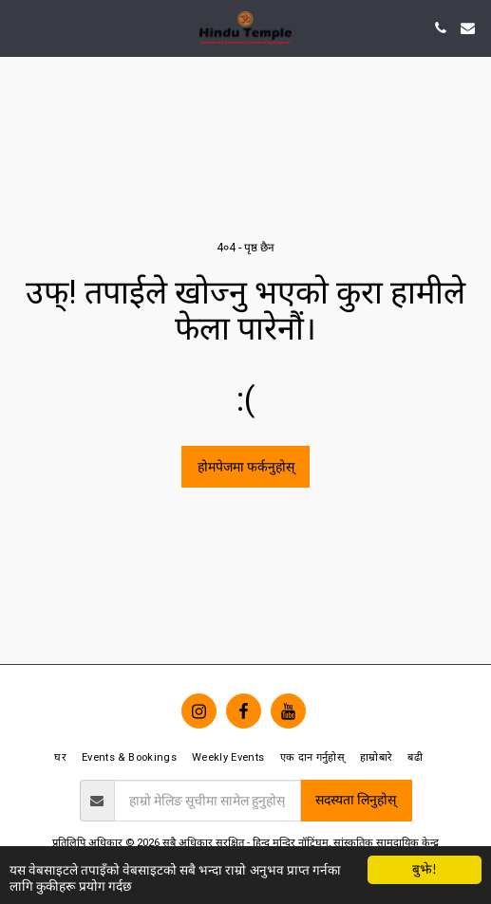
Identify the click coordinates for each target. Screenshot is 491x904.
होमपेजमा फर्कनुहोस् (246, 466)
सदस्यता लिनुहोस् (355, 799)
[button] (21, 27)
